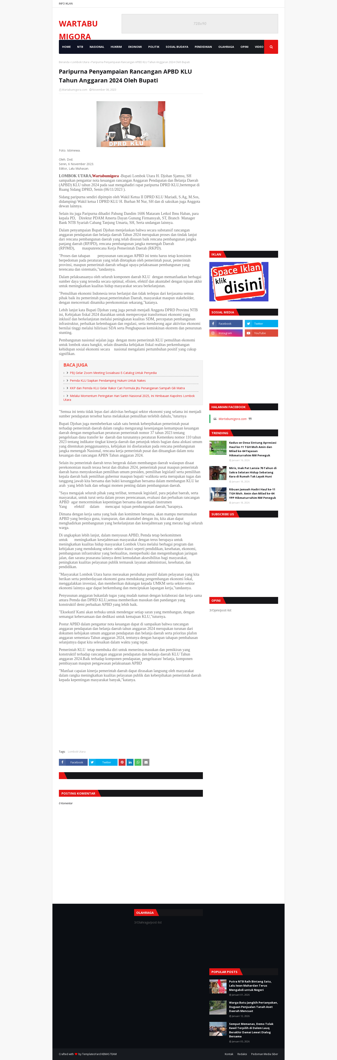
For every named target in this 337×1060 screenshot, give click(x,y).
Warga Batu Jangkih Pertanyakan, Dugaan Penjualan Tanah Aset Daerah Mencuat (253, 1007)
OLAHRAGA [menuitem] (226, 47)
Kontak (229, 1054)
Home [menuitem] (66, 47)
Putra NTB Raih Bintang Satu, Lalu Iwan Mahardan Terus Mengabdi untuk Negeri (250, 985)
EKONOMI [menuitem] (135, 47)
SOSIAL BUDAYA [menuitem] (177, 47)
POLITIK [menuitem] (153, 47)
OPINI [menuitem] (244, 47)
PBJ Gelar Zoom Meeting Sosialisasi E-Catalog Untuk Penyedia (113, 373)
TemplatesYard (91, 1054)
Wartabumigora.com (74, 89)
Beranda (64, 62)
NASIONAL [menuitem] (97, 47)
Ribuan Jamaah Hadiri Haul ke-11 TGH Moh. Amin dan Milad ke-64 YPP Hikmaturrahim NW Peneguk (252, 493)
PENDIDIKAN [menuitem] (203, 47)
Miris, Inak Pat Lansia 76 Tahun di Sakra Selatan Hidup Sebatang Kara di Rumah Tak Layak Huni (253, 472)
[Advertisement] (131, 715)
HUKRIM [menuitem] (116, 47)
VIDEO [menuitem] (259, 47)
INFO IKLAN (66, 3)
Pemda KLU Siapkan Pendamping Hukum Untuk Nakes (108, 380)
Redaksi (242, 1054)
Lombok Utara (80, 62)
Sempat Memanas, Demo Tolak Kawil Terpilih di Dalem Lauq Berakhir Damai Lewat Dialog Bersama (251, 1030)
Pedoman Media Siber (264, 1054)
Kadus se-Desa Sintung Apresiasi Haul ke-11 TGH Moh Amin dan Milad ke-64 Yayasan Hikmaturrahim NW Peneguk (252, 449)
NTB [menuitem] (80, 47)
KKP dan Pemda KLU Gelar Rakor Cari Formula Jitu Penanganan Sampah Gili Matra (127, 388)
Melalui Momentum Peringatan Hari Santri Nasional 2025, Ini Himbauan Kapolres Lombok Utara (129, 398)
